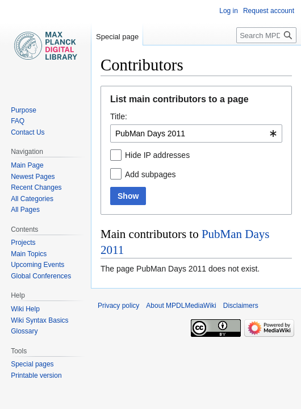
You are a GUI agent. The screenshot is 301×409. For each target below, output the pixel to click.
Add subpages (150, 174)
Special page (117, 36)
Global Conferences (41, 276)
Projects (23, 243)
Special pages (32, 364)
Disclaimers (240, 306)
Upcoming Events (37, 265)
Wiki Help (25, 309)
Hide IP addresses (157, 155)
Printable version (36, 375)
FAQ (17, 121)
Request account (268, 11)
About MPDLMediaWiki (181, 306)
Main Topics (29, 254)
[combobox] (196, 133)
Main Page (27, 165)
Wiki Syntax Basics (39, 320)
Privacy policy (118, 306)
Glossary (24, 331)
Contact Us (27, 132)
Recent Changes (36, 187)
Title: (118, 116)
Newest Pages (33, 177)
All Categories (32, 199)
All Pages (25, 210)
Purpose (23, 110)
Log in (228, 11)
